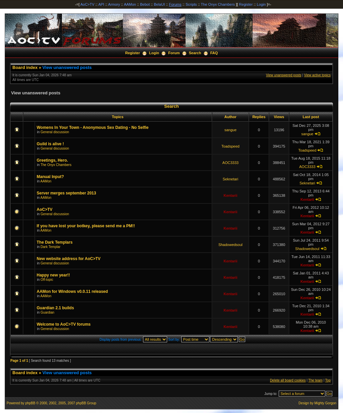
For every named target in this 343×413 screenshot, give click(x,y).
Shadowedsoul (230, 245)
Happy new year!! (53, 275)
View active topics (317, 75)
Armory (114, 4)
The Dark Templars (54, 242)
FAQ (214, 53)
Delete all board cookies (288, 380)
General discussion (55, 132)
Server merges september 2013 (66, 193)
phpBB (30, 403)
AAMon (130, 4)
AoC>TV (87, 4)
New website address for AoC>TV (68, 258)
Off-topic (47, 279)
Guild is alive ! (50, 144)
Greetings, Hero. (52, 160)
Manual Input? (50, 176)
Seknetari (230, 179)
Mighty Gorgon (326, 403)
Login (261, 4)
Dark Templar (50, 247)
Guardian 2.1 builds (55, 308)
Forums (175, 4)
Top (328, 380)
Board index (25, 67)
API (101, 4)
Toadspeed (230, 146)
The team (315, 380)
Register (246, 4)
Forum (174, 53)
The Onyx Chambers (218, 4)
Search (195, 53)
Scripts (191, 4)
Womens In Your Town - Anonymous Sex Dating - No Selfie (92, 127)
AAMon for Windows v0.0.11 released (72, 291)
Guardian (47, 312)
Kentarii (230, 195)
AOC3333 (230, 163)
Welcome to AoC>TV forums (63, 324)
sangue (230, 130)
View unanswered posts (67, 67)
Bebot (145, 4)
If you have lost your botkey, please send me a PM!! (86, 226)
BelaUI (159, 4)
